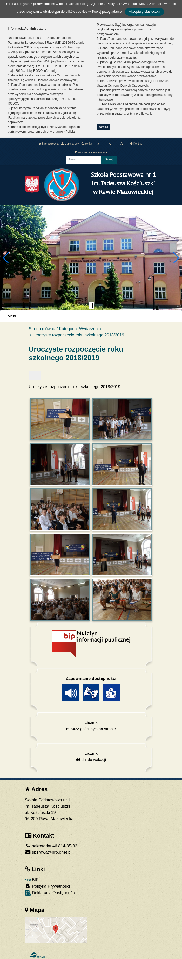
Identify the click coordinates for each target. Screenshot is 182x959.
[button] (6, 257)
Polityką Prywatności (121, 4)
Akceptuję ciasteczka (144, 12)
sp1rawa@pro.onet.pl (48, 852)
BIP (32, 880)
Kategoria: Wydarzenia (80, 329)
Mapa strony (70, 143)
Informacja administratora (91, 152)
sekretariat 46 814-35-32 (51, 846)
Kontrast (136, 143)
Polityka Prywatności (47, 886)
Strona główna (49, 143)
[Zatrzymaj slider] (91, 305)
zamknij (103, 127)
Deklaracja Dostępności (50, 893)
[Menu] (91, 316)
